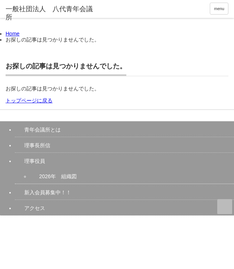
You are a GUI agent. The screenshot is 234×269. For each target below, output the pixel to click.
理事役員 (34, 161)
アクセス (34, 208)
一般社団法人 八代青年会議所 (63, 222)
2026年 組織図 (58, 176)
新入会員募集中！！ (47, 192)
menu (219, 8)
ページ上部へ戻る (224, 206)
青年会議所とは (42, 130)
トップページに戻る (29, 100)
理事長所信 (37, 145)
